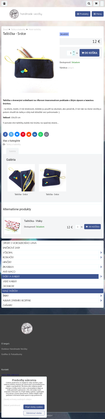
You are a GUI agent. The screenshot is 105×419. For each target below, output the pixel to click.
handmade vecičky (31, 13)
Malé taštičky (10, 291)
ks (78, 227)
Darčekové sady (11, 248)
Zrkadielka (53, 267)
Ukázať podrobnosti (12, 405)
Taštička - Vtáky (33, 221)
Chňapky (7, 305)
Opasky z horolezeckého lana (20, 243)
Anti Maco (9, 271)
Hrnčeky (7, 262)
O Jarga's (5, 343)
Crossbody (8, 286)
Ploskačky (53, 257)
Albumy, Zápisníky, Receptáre (53, 300)
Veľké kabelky (10, 281)
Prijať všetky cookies (34, 407)
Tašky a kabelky (13, 144)
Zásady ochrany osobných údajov (18, 399)
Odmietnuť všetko (34, 413)
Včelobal (53, 252)
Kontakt (5, 369)
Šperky (53, 295)
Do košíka (89, 52)
